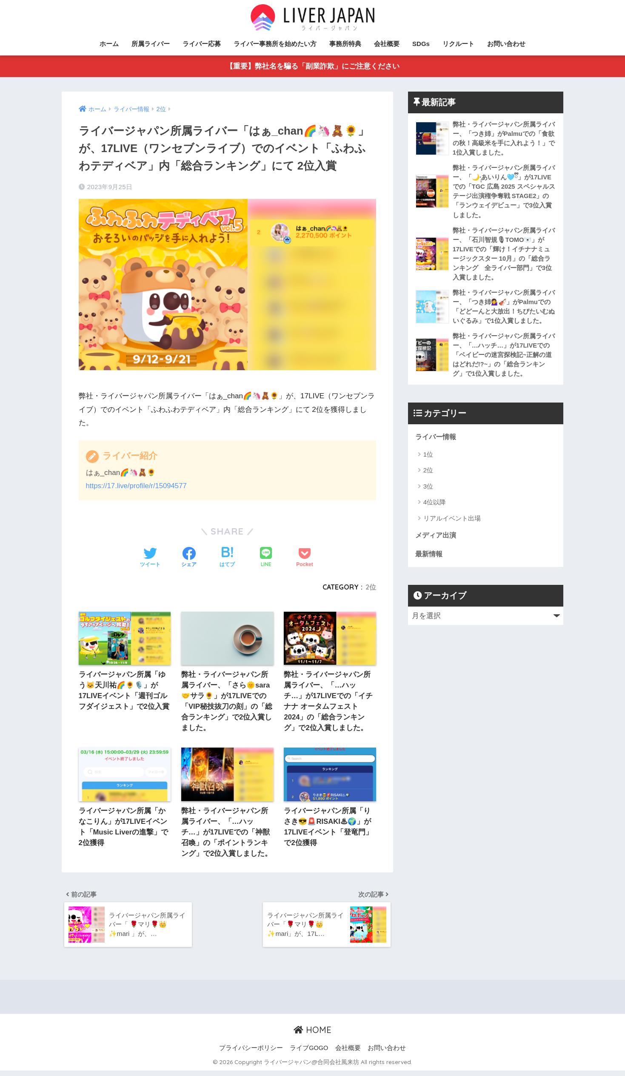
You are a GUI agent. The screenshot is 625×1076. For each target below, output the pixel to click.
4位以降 (434, 509)
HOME (312, 1035)
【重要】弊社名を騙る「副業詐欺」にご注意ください (313, 67)
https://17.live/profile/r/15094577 (138, 486)
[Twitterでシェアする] (150, 558)
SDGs (421, 43)
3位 (428, 493)
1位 (428, 461)
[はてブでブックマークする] (227, 558)
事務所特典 (345, 43)
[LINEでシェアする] (266, 558)
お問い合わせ (506, 43)
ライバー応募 (202, 43)
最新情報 (429, 561)
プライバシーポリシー (251, 1053)
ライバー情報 (437, 444)
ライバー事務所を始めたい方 (275, 43)
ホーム (109, 43)
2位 (370, 587)
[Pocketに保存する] (304, 558)
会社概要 (387, 43)
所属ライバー (150, 43)
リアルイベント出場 (452, 525)
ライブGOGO (309, 1053)
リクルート (458, 43)
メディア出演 (437, 542)
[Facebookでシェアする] (189, 558)
